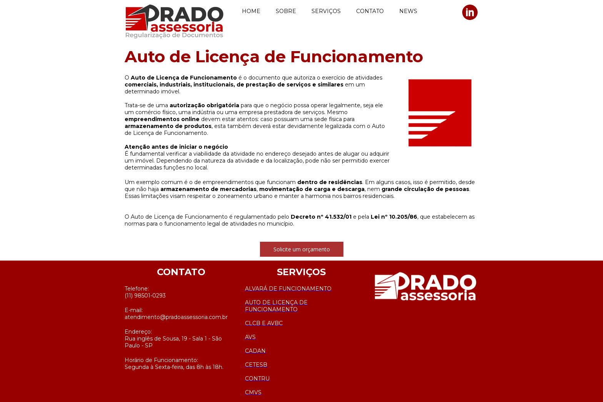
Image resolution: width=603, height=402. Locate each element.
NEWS (408, 11)
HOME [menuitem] (251, 11)
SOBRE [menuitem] (286, 11)
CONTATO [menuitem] (370, 11)
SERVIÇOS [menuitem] (326, 11)
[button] (301, 249)
